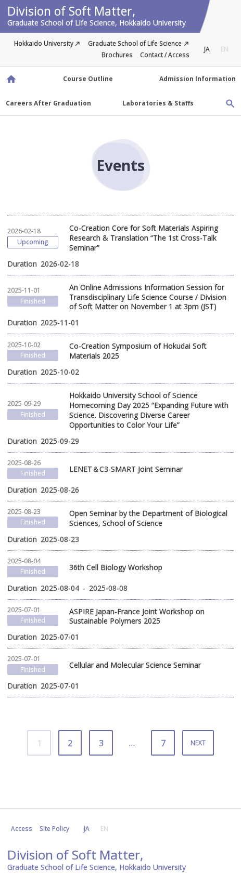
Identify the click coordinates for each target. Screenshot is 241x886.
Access (21, 828)
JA (207, 49)
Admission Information (197, 78)
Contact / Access (164, 54)
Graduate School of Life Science (135, 43)
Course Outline (88, 78)
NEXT (198, 742)
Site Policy (54, 828)
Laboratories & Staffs (158, 103)
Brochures (117, 54)
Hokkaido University (43, 43)
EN (225, 49)
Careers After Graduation (48, 103)
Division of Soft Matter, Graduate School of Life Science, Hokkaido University (11, 79)
